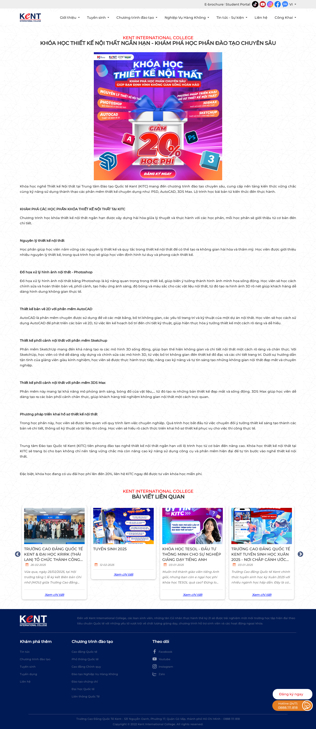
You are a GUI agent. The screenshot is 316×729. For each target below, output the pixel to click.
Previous (16, 553)
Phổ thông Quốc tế (85, 659)
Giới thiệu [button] (68, 18)
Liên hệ (25, 681)
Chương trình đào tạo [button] (135, 18)
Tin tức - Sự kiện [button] (230, 18)
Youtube (161, 659)
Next (299, 553)
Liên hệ (261, 18)
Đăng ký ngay (291, 694)
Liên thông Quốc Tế (86, 696)
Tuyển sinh (28, 666)
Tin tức (25, 651)
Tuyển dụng (28, 674)
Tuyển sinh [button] (97, 18)
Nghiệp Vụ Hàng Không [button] (186, 18)
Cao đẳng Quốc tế (84, 651)
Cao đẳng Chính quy (86, 666)
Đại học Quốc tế (83, 689)
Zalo (158, 674)
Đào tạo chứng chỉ (85, 681)
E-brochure (213, 4)
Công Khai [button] (284, 18)
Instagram (162, 666)
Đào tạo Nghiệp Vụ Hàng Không (95, 674)
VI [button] (291, 4)
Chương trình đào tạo (35, 659)
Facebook (162, 651)
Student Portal (238, 4)
